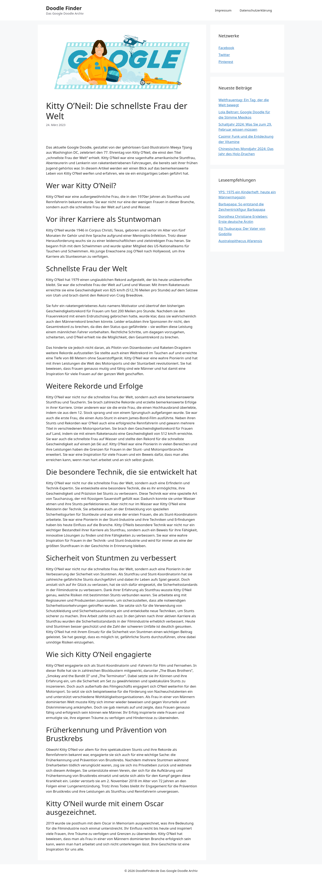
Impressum (223, 10)
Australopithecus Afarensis (240, 240)
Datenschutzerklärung (256, 10)
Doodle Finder (64, 8)
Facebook (226, 47)
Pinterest (225, 61)
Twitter (224, 54)
